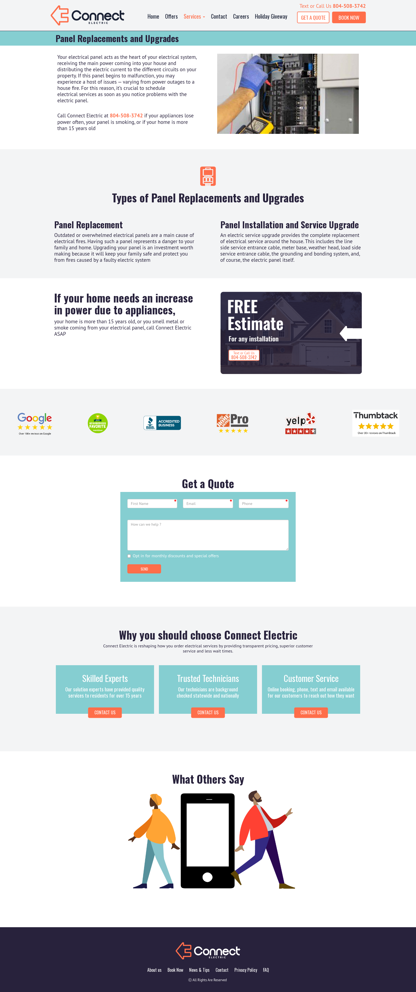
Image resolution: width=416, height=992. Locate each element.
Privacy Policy (245, 970)
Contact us (104, 712)
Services (194, 16)
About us (154, 970)
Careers (241, 16)
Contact (219, 16)
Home (153, 16)
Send (144, 569)
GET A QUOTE (313, 17)
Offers (171, 16)
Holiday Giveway (271, 16)
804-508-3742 (349, 5)
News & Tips (199, 970)
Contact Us (208, 712)
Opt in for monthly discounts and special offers (173, 555)
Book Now (175, 970)
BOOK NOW (349, 17)
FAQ (266, 970)
